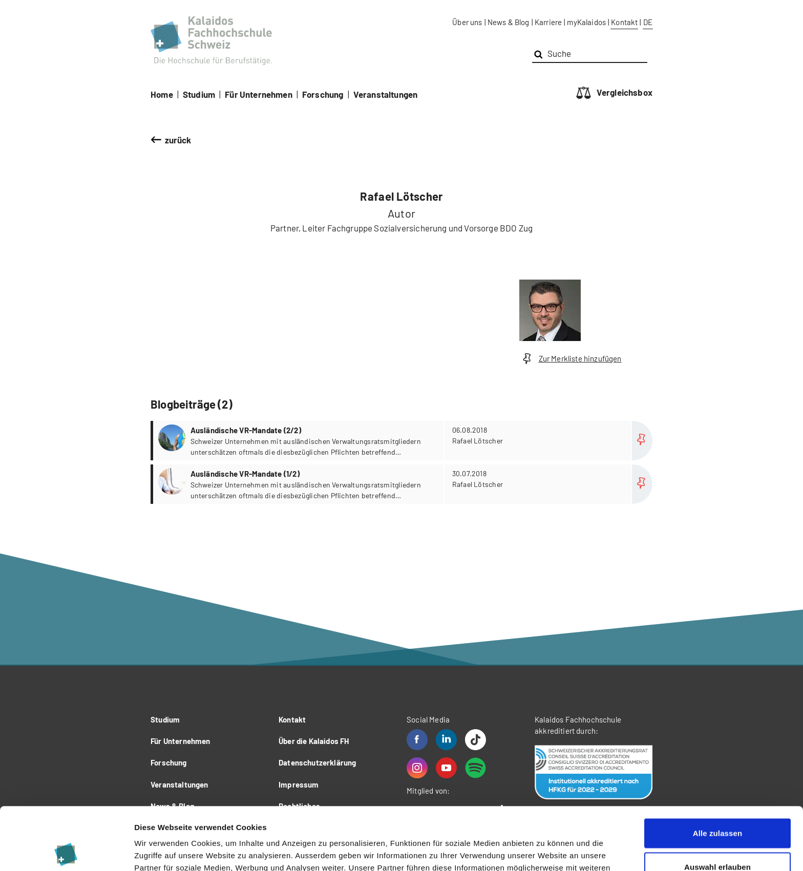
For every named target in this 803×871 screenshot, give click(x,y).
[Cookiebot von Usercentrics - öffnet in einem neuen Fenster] (66, 851)
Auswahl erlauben (717, 804)
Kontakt (624, 22)
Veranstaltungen (385, 94)
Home (162, 94)
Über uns (467, 22)
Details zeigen (544, 850)
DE (647, 22)
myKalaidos (586, 22)
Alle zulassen (717, 770)
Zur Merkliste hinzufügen (570, 359)
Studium (199, 94)
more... (402, 440)
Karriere (548, 22)
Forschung (323, 94)
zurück (178, 140)
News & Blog (509, 22)
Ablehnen (717, 837)
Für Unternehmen (258, 94)
